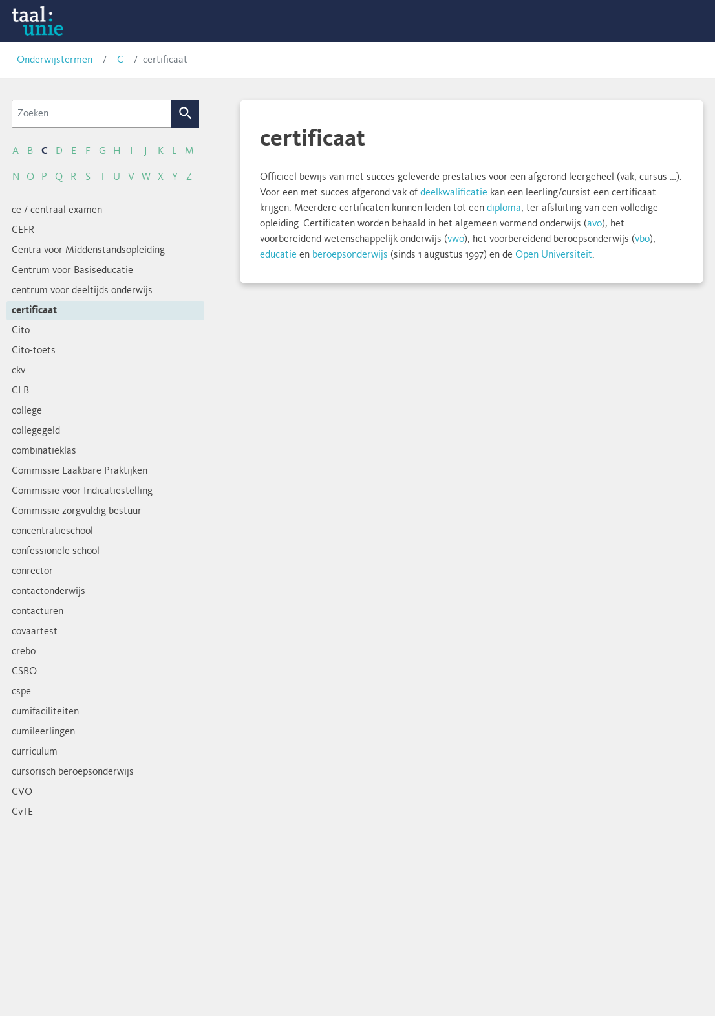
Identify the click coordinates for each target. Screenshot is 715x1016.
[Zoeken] (91, 114)
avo (594, 224)
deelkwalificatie (453, 193)
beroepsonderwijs (350, 255)
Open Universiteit (553, 255)
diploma (504, 208)
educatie (278, 255)
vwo (455, 239)
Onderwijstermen (54, 60)
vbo (642, 239)
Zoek (185, 113)
